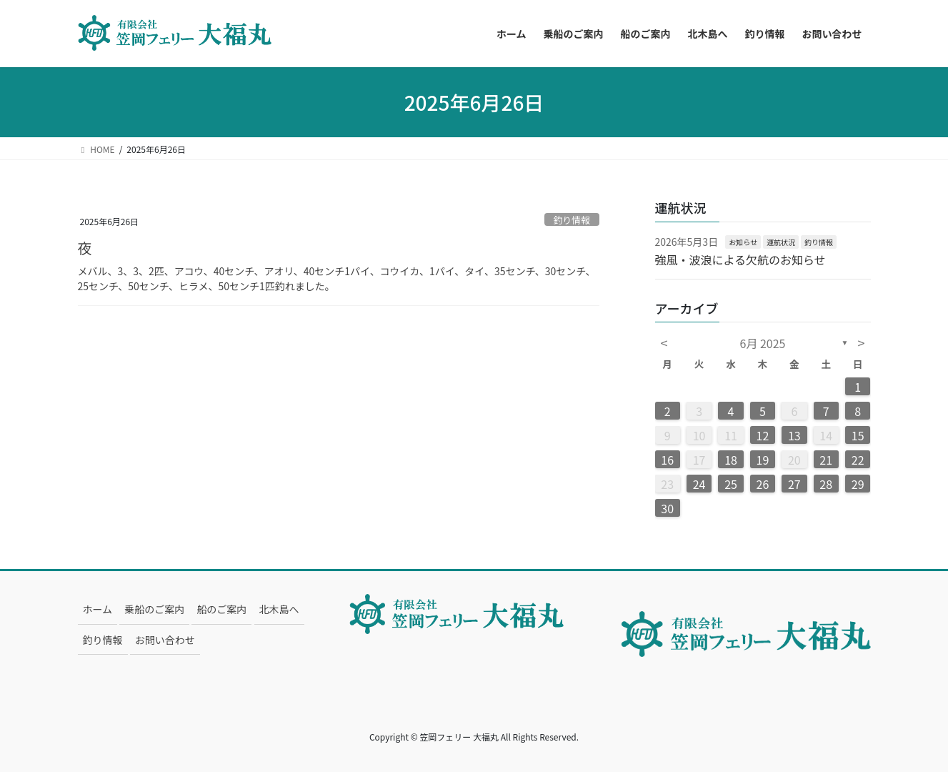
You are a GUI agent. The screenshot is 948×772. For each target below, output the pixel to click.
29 (858, 484)
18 (730, 459)
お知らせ (743, 242)
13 (794, 435)
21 (825, 459)
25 (730, 484)
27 (794, 484)
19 (763, 459)
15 (858, 435)
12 (763, 435)
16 (667, 459)
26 (763, 484)
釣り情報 (572, 220)
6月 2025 (763, 343)
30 (667, 508)
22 (858, 459)
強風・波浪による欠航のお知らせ (740, 259)
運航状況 (781, 242)
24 (699, 484)
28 (825, 484)
